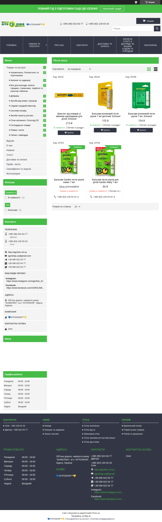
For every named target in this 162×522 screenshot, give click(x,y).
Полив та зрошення (133, 434)
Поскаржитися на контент (77, 519)
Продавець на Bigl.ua (80, 516)
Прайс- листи (13, 164)
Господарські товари (20, 125)
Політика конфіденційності (103, 519)
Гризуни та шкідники (54, 430)
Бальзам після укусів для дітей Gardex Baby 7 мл (105, 180)
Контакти (82, 45)
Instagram (150, 45)
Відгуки (10, 141)
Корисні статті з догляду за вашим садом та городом (127, 45)
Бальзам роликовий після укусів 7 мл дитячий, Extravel (105, 115)
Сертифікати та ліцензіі (18, 169)
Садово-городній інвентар (23, 106)
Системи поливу (18, 110)
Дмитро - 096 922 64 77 (16, 430)
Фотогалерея (13, 173)
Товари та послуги (34, 45)
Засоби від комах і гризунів (24, 101)
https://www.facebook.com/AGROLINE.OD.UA (25, 288)
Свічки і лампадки (19, 135)
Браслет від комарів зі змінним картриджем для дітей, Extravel (69, 116)
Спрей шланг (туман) (134, 430)
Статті (9, 155)
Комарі (48, 426)
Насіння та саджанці (20, 80)
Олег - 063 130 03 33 (15, 426)
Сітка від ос (89, 430)
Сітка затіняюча (91, 426)
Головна (11, 45)
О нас (9, 145)
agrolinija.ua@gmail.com (19, 256)
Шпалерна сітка (91, 434)
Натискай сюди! (112, 8)
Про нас (59, 45)
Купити (70, 133)
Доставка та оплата (105, 45)
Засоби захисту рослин (22, 115)
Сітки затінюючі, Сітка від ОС (25, 120)
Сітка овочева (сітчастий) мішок (99, 438)
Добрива (15, 96)
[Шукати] (157, 28)
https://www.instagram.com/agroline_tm (24, 281)
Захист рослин (52, 434)
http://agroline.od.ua (17, 252)
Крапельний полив (133, 426)
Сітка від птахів (91, 442)
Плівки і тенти (17, 130)
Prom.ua (96, 513)
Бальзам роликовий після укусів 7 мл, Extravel (141, 115)
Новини (10, 150)
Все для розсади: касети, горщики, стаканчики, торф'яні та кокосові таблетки (27, 88)
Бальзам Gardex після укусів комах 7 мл (69, 180)
